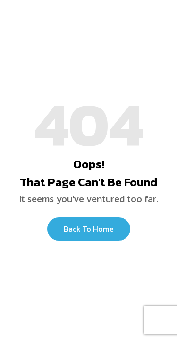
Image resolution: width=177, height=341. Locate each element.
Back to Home (89, 228)
